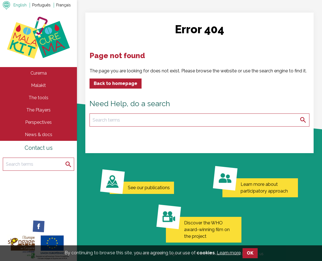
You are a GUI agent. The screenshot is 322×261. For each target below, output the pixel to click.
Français (63, 5)
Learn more (229, 257)
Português (41, 5)
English (20, 5)
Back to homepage (115, 83)
